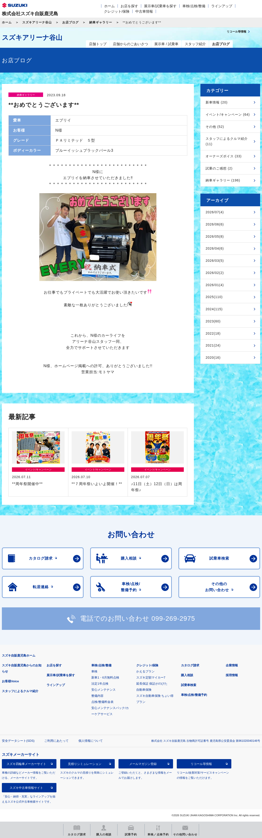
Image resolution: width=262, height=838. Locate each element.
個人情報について (90, 740)
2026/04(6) (215, 248)
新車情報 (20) (217, 102)
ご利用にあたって (56, 740)
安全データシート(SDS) (18, 740)
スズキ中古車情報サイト (26, 788)
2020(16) (213, 357)
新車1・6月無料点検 (105, 677)
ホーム (109, 6)
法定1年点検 (99, 683)
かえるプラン (145, 671)
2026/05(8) (215, 236)
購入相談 (187, 675)
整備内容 (97, 696)
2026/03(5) (215, 260)
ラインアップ (221, 6)
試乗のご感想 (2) (219, 168)
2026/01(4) (215, 285)
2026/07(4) (215, 212)
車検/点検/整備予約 (194, 695)
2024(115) (214, 309)
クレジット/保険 (116, 11)
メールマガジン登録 (143, 764)
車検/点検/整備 (193, 6)
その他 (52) (215, 127)
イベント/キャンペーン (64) (228, 114)
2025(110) (214, 297)
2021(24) (213, 345)
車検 (94, 671)
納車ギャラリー (100, 22)
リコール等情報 (201, 764)
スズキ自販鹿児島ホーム (18, 655)
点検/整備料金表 (102, 702)
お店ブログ (70, 22)
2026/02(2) (215, 273)
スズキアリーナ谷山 (37, 22)
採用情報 (232, 675)
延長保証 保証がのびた (152, 683)
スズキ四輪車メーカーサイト (26, 764)
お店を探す (129, 6)
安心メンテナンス (103, 689)
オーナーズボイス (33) (224, 156)
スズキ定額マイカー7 (150, 677)
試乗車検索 (188, 685)
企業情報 (232, 665)
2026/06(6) (215, 224)
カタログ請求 (190, 665)
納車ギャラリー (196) (223, 180)
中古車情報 (144, 11)
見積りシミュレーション (84, 764)
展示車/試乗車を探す (160, 6)
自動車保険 (143, 689)
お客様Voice (10, 681)
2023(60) (213, 321)
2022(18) (213, 333)
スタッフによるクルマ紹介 (20, 691)
